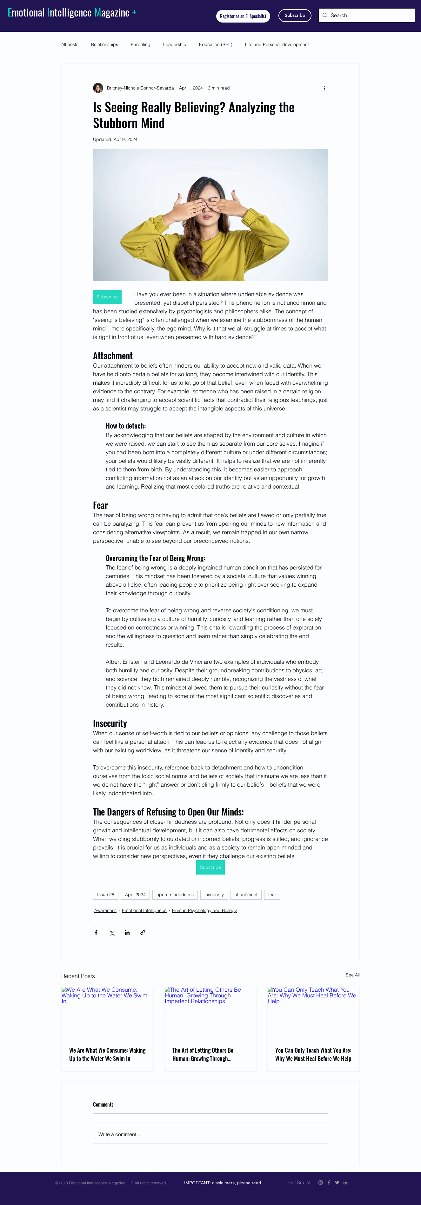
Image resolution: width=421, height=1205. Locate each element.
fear (272, 894)
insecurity (214, 894)
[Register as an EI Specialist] (243, 16)
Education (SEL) (215, 44)
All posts (69, 44)
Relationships (104, 44)
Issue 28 (105, 894)
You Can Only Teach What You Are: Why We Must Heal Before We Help (313, 1054)
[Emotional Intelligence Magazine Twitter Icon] (337, 1182)
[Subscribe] (294, 15)
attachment (246, 894)
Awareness (105, 910)
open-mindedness (175, 894)
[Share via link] (143, 932)
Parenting (140, 44)
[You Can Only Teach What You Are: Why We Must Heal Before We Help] (313, 1012)
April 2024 (135, 894)
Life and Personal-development (277, 44)
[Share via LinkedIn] (127, 932)
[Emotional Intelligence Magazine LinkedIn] (345, 1182)
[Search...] (366, 15)
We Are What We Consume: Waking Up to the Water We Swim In (107, 1054)
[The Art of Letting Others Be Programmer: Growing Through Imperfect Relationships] (211, 1012)
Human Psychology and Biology (204, 910)
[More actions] (324, 88)
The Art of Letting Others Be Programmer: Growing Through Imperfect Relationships (202, 1054)
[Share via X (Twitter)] (112, 932)
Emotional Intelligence (144, 910)
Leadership (174, 44)
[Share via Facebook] (96, 932)
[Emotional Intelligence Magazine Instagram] (321, 1182)
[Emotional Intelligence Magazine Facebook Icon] (329, 1182)
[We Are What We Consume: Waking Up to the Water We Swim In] (107, 1012)
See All (353, 975)
